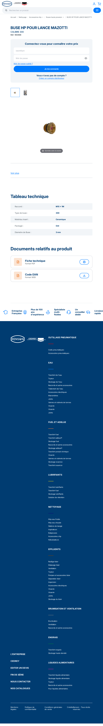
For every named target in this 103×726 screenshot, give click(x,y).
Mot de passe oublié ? (23, 63)
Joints (50, 399)
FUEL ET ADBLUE (57, 422)
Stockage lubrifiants (55, 494)
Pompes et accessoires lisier (59, 575)
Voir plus (15, 173)
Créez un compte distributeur (51, 78)
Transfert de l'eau (55, 375)
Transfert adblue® (55, 438)
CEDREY (15, 661)
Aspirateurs (52, 529)
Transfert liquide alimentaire (58, 675)
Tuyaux (51, 378)
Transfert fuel (53, 434)
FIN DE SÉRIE (17, 674)
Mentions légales (14, 708)
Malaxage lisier (54, 565)
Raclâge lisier (53, 562)
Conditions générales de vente (53, 708)
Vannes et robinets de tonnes (59, 402)
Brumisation (52, 621)
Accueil (13, 17)
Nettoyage (23, 17)
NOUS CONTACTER (20, 681)
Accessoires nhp (54, 536)
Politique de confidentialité (30, 708)
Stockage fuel (53, 441)
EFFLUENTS (54, 549)
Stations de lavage (55, 526)
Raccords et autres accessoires (60, 385)
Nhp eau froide (54, 519)
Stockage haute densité (57, 653)
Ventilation (52, 568)
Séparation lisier (54, 579)
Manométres (53, 396)
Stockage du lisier (55, 599)
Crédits (70, 707)
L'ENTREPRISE (18, 654)
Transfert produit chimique (58, 452)
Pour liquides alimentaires (58, 689)
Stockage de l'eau (55, 382)
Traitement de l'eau (55, 389)
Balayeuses (52, 533)
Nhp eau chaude (54, 523)
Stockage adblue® (55, 448)
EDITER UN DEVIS (20, 668)
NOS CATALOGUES (20, 688)
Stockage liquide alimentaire (59, 678)
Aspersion (52, 582)
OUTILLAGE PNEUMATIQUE (62, 337)
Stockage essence (55, 462)
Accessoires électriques (57, 392)
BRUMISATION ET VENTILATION (64, 608)
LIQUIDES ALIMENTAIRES (61, 662)
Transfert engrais (54, 650)
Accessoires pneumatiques (58, 353)
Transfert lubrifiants (55, 487)
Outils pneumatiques (56, 350)
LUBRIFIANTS (55, 474)
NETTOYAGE (54, 507)
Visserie (51, 406)
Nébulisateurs (53, 540)
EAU (50, 362)
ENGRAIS (53, 637)
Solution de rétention (56, 497)
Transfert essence (55, 465)
